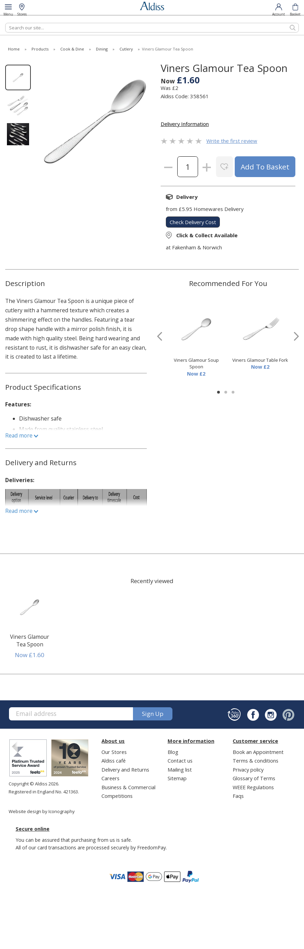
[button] (218, 392)
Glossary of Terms (254, 778)
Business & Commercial (128, 787)
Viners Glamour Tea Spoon (29, 640)
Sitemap (177, 778)
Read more (21, 435)
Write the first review (231, 140)
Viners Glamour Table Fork (260, 360)
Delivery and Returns (125, 769)
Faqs (238, 795)
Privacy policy (248, 769)
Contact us (180, 760)
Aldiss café (113, 760)
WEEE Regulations (253, 787)
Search (5, 22)
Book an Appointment (258, 751)
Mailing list (180, 769)
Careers (110, 778)
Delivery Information (185, 123)
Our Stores (114, 751)
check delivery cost (193, 222)
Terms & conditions (255, 760)
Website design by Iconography (42, 811)
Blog (173, 751)
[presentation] (159, 336)
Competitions (117, 795)
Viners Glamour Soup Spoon (196, 363)
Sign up (152, 714)
